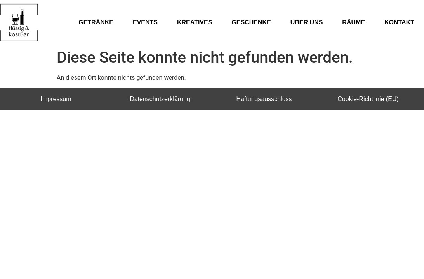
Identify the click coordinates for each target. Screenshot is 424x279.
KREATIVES (194, 22)
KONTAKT (399, 22)
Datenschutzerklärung (160, 99)
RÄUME (353, 22)
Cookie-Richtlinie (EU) (367, 99)
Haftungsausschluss (264, 99)
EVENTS (145, 22)
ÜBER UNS (306, 22)
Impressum (55, 99)
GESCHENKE (251, 22)
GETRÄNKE (95, 22)
